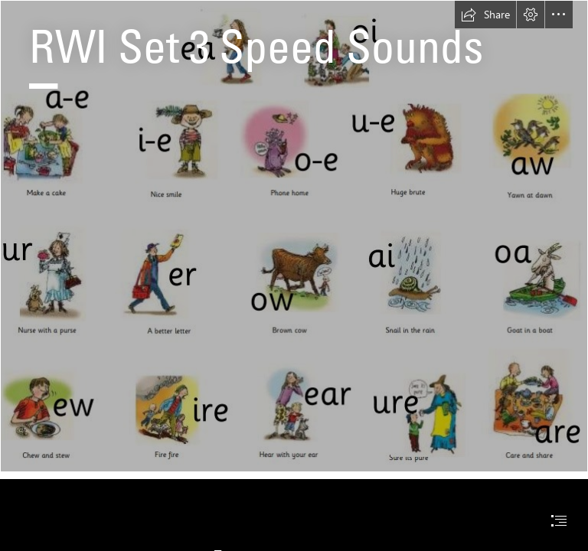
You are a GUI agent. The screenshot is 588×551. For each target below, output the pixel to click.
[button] (485, 14)
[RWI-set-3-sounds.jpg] (294, 236)
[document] (294, 275)
